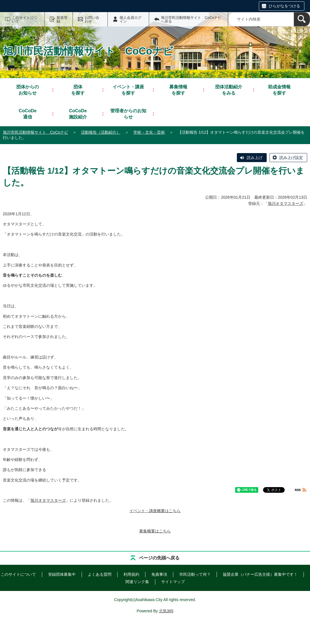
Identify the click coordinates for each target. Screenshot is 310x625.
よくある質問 (99, 574)
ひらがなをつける (284, 6)
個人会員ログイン (130, 19)
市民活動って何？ (195, 574)
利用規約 (131, 574)
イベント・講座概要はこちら (155, 510)
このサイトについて (24, 19)
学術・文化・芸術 (149, 132)
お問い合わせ (92, 19)
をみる (228, 89)
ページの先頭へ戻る (159, 557)
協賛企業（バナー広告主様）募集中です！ (260, 574)
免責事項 (159, 574)
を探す (78, 89)
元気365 (166, 611)
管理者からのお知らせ (128, 113)
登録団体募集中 (62, 574)
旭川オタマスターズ (285, 203)
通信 (28, 113)
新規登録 (62, 19)
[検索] (302, 19)
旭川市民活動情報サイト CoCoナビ (35, 132)
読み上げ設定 (291, 157)
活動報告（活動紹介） (100, 132)
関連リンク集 (137, 581)
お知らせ (27, 89)
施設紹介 (78, 113)
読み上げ (254, 157)
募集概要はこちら (155, 531)
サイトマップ (173, 581)
